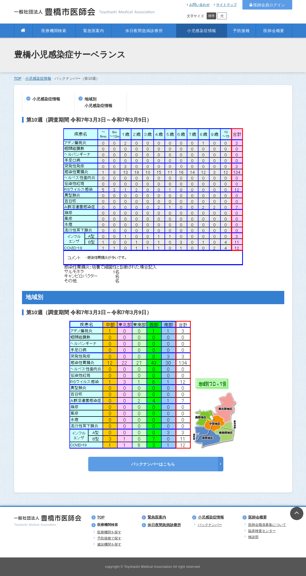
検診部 (253, 537)
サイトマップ (225, 5)
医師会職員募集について (267, 525)
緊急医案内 (93, 30)
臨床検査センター (262, 531)
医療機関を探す (109, 532)
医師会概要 (273, 30)
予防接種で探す (109, 538)
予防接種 (241, 30)
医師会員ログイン (267, 5)
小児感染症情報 (201, 30)
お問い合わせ (198, 5)
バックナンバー (210, 525)
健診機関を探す (109, 544)
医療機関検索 (53, 30)
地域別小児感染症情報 (98, 102)
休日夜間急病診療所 (144, 30)
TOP (18, 78)
